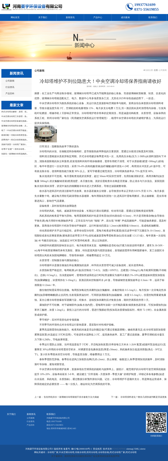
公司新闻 (10, 81)
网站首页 (15, 17)
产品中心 (97, 17)
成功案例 (125, 17)
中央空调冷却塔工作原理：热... (14, 116)
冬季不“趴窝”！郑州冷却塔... (13, 149)
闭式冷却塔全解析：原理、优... (14, 112)
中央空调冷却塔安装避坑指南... (14, 121)
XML (136, 449)
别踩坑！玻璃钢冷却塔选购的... (14, 154)
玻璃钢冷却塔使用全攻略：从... (14, 126)
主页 (156, 70)
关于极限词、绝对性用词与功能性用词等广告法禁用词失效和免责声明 (85, 456)
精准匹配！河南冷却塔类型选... (14, 135)
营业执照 (97, 449)
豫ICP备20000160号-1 (81, 449)
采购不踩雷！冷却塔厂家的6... (14, 144)
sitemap (129, 449)
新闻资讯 (70, 17)
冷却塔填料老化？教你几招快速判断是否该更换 (143, 397)
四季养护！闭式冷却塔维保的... (14, 140)
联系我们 (152, 17)
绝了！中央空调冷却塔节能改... (14, 130)
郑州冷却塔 (53, 118)
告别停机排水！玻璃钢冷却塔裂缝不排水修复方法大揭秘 (71, 397)
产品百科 (10, 93)
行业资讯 (10, 87)
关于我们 (42, 17)
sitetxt (142, 449)
